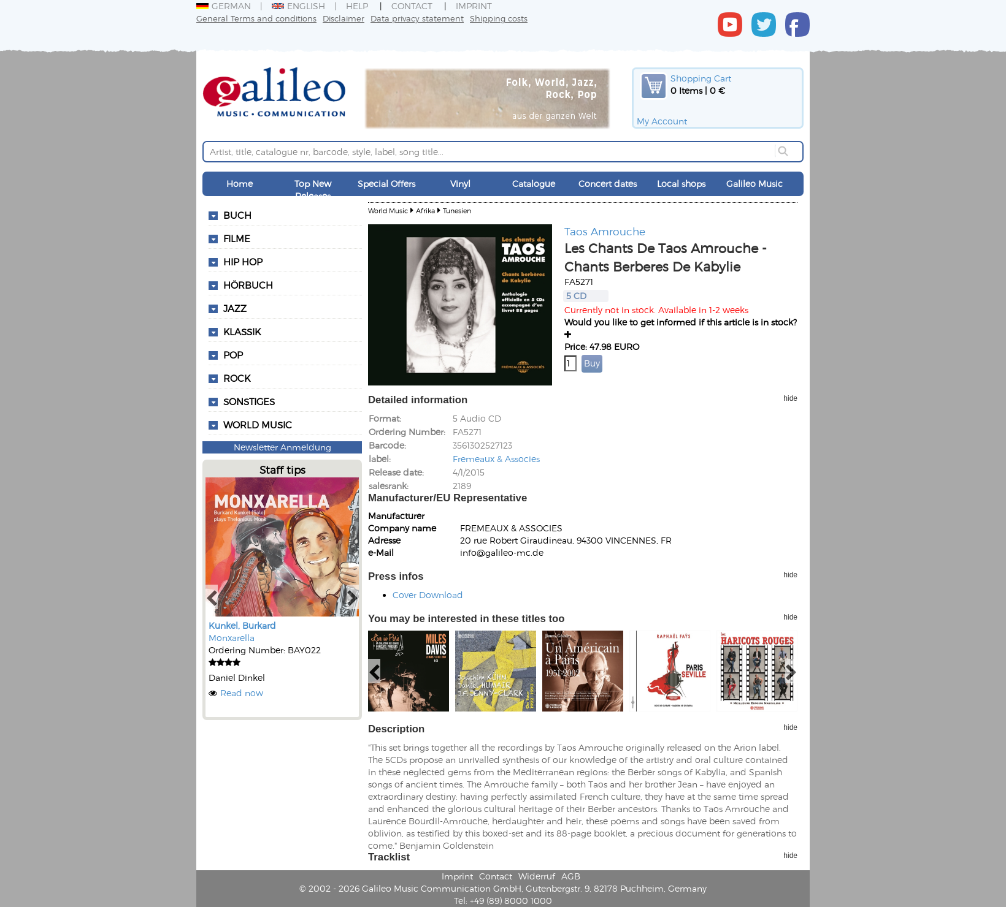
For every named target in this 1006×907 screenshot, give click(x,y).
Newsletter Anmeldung (282, 447)
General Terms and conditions (256, 18)
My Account (662, 121)
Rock (236, 378)
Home (239, 183)
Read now (241, 693)
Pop (233, 354)
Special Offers (386, 183)
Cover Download (428, 595)
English (298, 6)
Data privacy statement (417, 18)
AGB (570, 876)
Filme (236, 238)
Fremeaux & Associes (496, 459)
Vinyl (460, 183)
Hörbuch (248, 284)
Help (357, 6)
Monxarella (232, 637)
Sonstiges (249, 401)
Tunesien (457, 210)
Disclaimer (343, 18)
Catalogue (533, 183)
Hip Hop (243, 261)
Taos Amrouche (604, 231)
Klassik (242, 331)
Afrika (425, 210)
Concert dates (607, 183)
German (223, 6)
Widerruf (536, 876)
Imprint (474, 6)
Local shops (681, 183)
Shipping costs (499, 18)
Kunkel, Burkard (242, 625)
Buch (237, 215)
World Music (257, 424)
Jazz (235, 308)
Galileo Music (754, 183)
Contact (411, 6)
